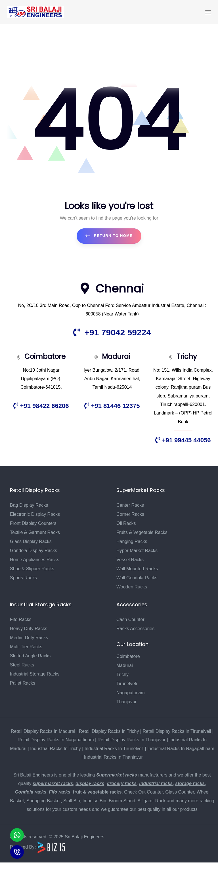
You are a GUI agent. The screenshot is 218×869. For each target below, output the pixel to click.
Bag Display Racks (29, 505)
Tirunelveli (126, 683)
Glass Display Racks (31, 541)
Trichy (122, 674)
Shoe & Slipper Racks (32, 568)
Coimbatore (128, 656)
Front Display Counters (33, 523)
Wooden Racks (131, 586)
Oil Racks (126, 523)
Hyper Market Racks (137, 550)
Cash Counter (130, 619)
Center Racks (130, 505)
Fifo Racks (21, 619)
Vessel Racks (130, 559)
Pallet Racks (22, 683)
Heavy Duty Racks (28, 628)
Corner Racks (130, 514)
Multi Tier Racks (26, 646)
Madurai (124, 665)
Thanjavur (126, 701)
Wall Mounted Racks (137, 568)
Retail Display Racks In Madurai (43, 731)
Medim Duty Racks (29, 637)
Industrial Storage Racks (34, 674)
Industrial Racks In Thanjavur (113, 757)
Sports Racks (23, 577)
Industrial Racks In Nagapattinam (180, 748)
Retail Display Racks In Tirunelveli (176, 731)
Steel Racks (22, 664)
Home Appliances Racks (34, 559)
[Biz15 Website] (51, 847)
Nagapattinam (130, 692)
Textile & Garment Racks (35, 532)
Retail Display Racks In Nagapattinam (56, 739)
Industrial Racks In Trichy (55, 748)
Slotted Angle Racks (30, 655)
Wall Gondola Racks (136, 577)
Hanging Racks (131, 541)
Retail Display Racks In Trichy (109, 731)
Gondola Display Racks (33, 550)
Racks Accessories (135, 628)
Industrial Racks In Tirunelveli (114, 748)
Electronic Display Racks (35, 514)
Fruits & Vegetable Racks (141, 532)
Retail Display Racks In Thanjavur (132, 739)
